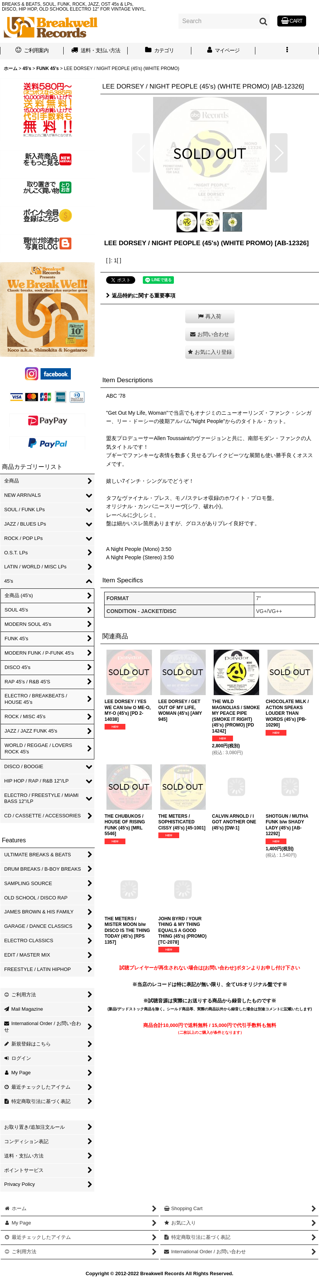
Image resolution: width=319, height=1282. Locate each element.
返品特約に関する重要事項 (140, 295)
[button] (287, 51)
